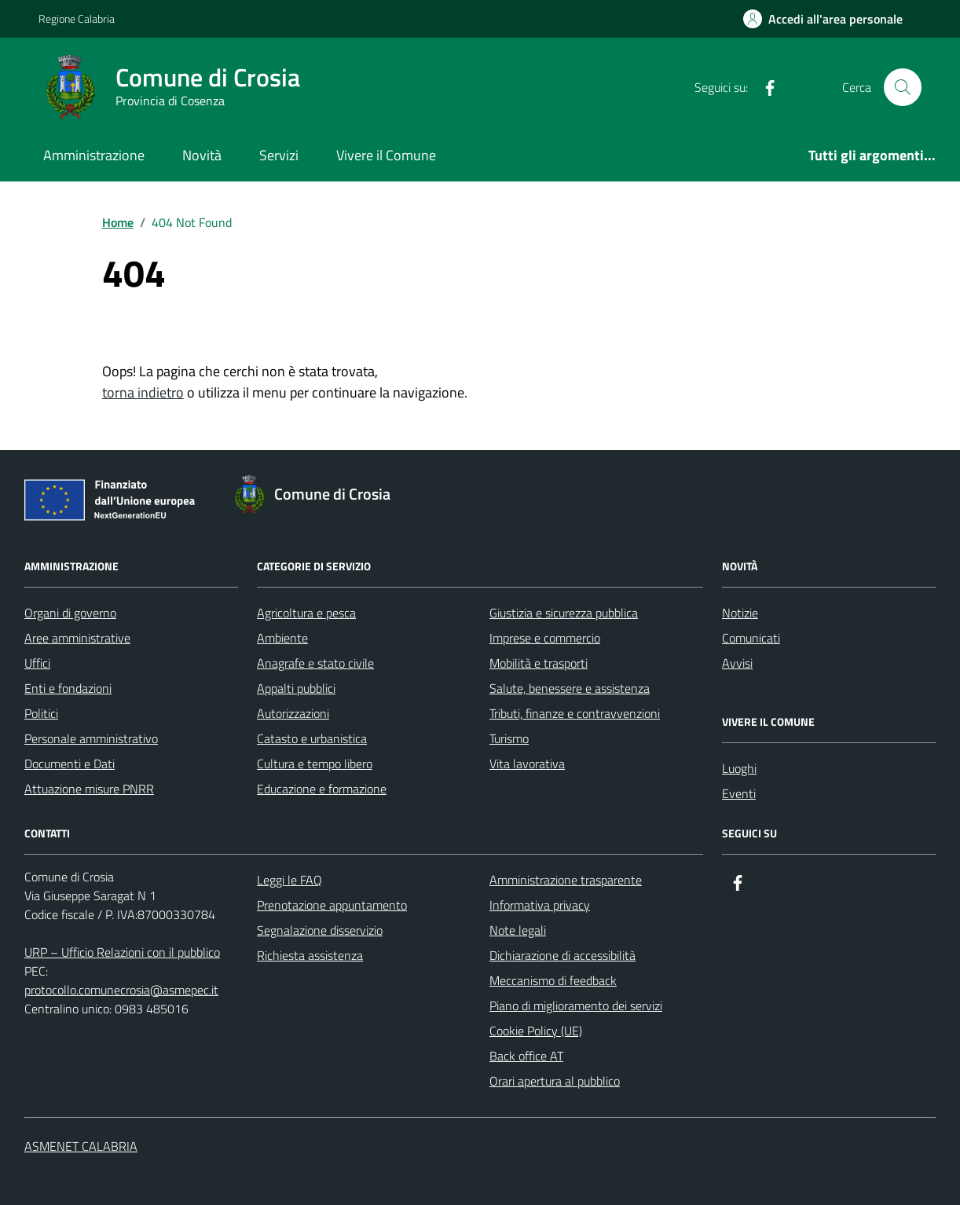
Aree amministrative (77, 637)
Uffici (37, 663)
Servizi (279, 155)
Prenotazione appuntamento (332, 905)
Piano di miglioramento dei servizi (575, 1005)
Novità (202, 155)
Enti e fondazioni (68, 688)
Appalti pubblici (296, 688)
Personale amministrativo (91, 738)
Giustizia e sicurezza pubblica (563, 612)
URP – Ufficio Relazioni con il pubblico (122, 952)
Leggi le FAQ (289, 879)
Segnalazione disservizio (320, 930)
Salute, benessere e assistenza (569, 688)
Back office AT (526, 1055)
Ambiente (282, 637)
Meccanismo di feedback (553, 980)
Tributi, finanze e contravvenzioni (574, 713)
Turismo (509, 738)
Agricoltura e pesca (306, 612)
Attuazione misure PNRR (89, 788)
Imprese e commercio (544, 637)
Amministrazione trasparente (565, 879)
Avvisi (737, 663)
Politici (41, 713)
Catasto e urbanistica (312, 738)
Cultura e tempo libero (314, 763)
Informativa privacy (539, 905)
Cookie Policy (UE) (535, 1030)
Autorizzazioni (293, 713)
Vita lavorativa (527, 763)
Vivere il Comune (386, 155)
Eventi (739, 793)
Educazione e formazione (322, 788)
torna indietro (143, 392)
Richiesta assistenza (310, 955)
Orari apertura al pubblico (554, 1080)
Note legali (517, 930)
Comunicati (751, 637)
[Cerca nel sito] (903, 87)
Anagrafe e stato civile (315, 663)
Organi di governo (70, 612)
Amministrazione (94, 155)
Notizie (740, 612)
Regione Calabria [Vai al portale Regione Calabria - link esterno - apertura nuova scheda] (76, 18)
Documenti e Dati (69, 763)
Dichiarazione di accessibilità (562, 955)
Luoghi (739, 768)
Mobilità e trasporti (538, 663)
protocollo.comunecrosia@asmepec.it (121, 989)
